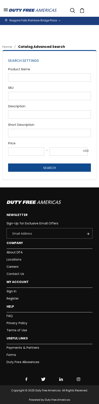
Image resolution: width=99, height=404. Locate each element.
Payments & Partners (23, 347)
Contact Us (15, 274)
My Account (18, 282)
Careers (13, 266)
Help (10, 306)
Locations (14, 259)
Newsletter (17, 215)
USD (86, 151)
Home (7, 46)
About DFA (15, 252)
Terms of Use (17, 330)
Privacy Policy (17, 323)
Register (13, 298)
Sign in (11, 291)
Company (15, 243)
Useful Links (17, 338)
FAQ (10, 316)
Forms (11, 355)
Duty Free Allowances (23, 362)
